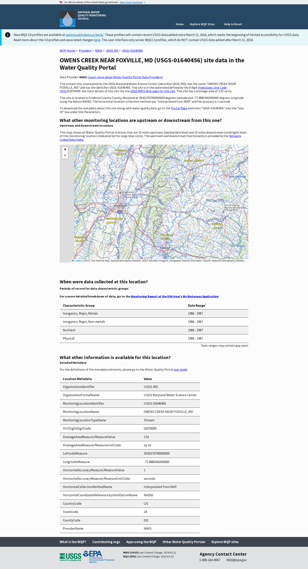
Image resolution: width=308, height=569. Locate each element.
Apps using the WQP (141, 542)
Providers (85, 50)
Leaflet (77, 260)
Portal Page (179, 108)
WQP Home (67, 50)
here (97, 40)
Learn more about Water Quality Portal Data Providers (125, 77)
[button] (65, 150)
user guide (180, 369)
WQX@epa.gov (236, 560)
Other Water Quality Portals (184, 542)
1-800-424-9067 (209, 560)
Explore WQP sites (225, 542)
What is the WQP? (73, 542)
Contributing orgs (106, 542)
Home (180, 24)
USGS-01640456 (132, 50)
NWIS (98, 50)
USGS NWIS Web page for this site (152, 91)
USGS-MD (112, 50)
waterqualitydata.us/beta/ (85, 35)
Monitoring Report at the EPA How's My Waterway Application (175, 296)
